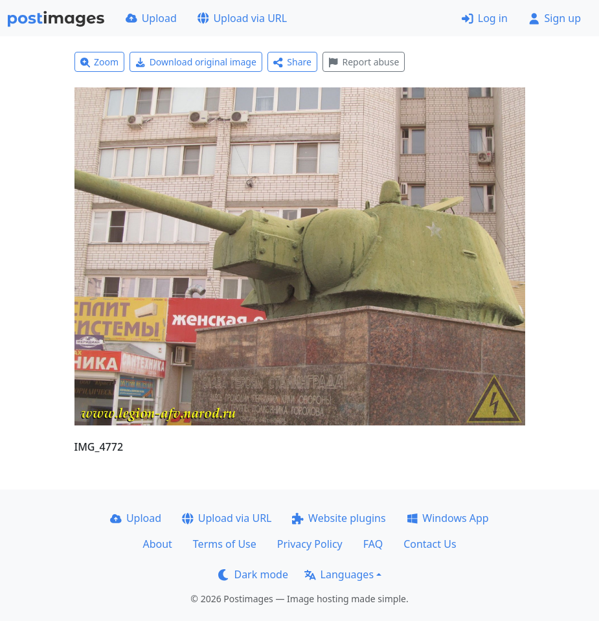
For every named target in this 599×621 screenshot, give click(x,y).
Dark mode (253, 574)
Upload (151, 18)
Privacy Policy (310, 544)
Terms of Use (224, 544)
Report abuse (363, 62)
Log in (485, 18)
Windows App (448, 518)
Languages (339, 574)
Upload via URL (242, 18)
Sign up (554, 18)
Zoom (99, 62)
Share (292, 62)
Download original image (195, 62)
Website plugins (338, 518)
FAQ (373, 544)
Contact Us (429, 544)
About (157, 544)
